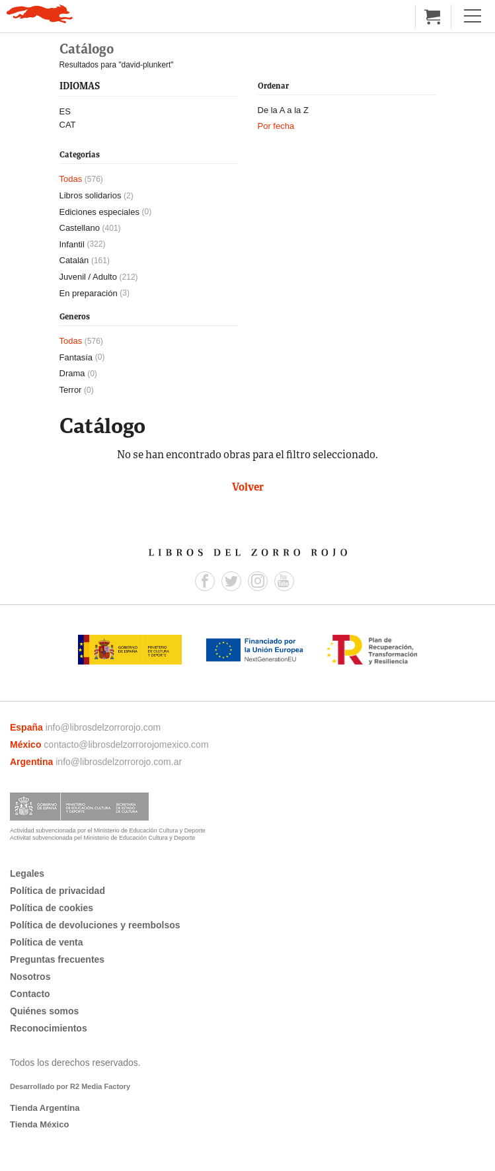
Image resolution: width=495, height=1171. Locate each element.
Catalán (74, 260)
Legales (27, 873)
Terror (70, 390)
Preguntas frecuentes (57, 959)
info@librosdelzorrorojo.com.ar (119, 761)
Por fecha (276, 126)
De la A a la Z (283, 110)
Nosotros (30, 976)
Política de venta (46, 942)
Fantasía (76, 357)
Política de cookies (51, 908)
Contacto (30, 994)
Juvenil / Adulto (88, 277)
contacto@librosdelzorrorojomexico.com (126, 744)
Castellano (79, 228)
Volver (248, 488)
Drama (72, 373)
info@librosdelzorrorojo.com (103, 727)
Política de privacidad (57, 890)
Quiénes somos (44, 1011)
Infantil (72, 244)
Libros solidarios (90, 195)
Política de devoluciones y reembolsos (95, 925)
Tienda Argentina (44, 1108)
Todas (71, 179)
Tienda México (39, 1124)
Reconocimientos (48, 1028)
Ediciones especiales (99, 212)
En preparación (88, 293)
